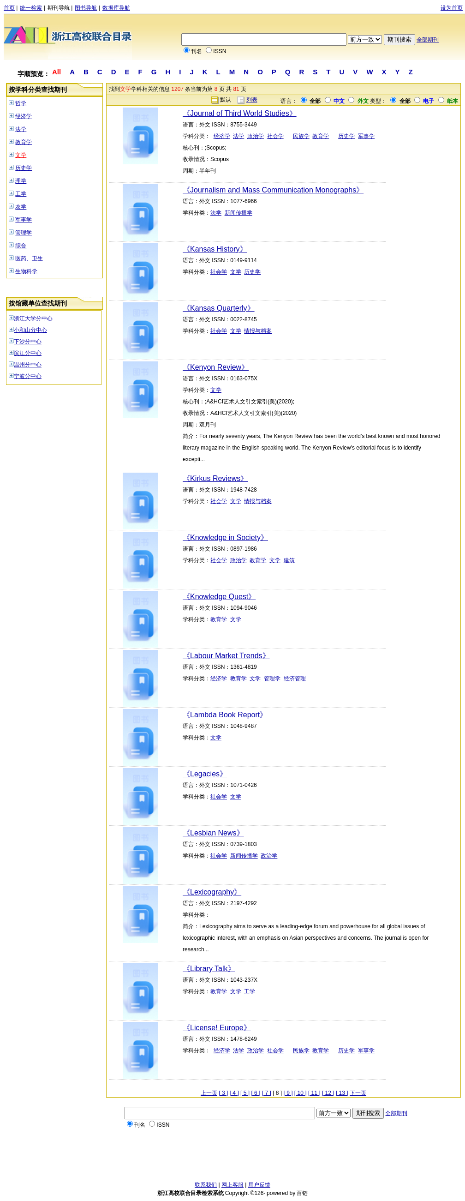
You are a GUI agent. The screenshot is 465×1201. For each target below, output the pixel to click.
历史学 (23, 168)
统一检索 (31, 8)
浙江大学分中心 (33, 318)
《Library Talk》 (209, 969)
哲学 (20, 103)
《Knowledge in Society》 (225, 537)
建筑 (289, 560)
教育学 (23, 142)
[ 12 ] (328, 1093)
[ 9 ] (288, 1093)
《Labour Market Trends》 (226, 656)
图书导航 (86, 8)
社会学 (275, 136)
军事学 (23, 219)
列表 (251, 99)
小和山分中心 (30, 330)
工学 (20, 194)
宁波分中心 (28, 376)
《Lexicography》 (212, 892)
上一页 (209, 1093)
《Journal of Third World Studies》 (240, 113)
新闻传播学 (238, 213)
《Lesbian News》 (213, 833)
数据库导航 (116, 8)
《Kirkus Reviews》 (215, 478)
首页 (9, 8)
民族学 (301, 136)
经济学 (23, 116)
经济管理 (295, 678)
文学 (20, 155)
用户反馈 (259, 1185)
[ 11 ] (314, 1093)
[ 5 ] (245, 1093)
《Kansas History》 (215, 249)
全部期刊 (428, 39)
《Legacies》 (205, 774)
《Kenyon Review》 (216, 367)
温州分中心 (28, 364)
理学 (20, 181)
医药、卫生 (29, 258)
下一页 (358, 1093)
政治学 (255, 136)
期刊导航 (59, 8)
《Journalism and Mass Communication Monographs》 (273, 190)
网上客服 (232, 1185)
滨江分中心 (28, 353)
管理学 (23, 232)
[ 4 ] (234, 1093)
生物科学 (26, 271)
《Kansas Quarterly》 (219, 308)
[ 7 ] (266, 1093)
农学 (20, 207)
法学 (20, 129)
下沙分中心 (28, 341)
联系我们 (206, 1185)
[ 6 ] (255, 1093)
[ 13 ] (342, 1093)
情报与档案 (258, 331)
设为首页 (452, 8)
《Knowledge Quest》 (219, 596)
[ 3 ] (223, 1093)
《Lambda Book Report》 (225, 715)
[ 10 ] (300, 1093)
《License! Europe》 (217, 1028)
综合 (20, 245)
